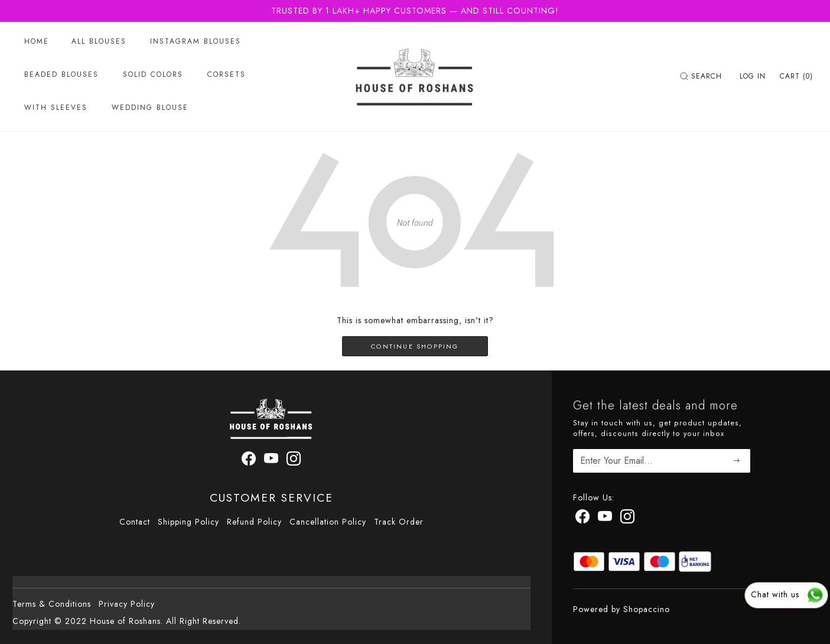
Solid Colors (153, 74)
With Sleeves (55, 107)
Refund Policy (254, 522)
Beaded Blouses (61, 74)
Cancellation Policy (327, 522)
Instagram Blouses (195, 41)
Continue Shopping (414, 346)
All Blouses (98, 41)
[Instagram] (627, 518)
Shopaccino (646, 609)
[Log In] (752, 76)
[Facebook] (583, 518)
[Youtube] (605, 518)
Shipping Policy (188, 522)
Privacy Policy (127, 604)
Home (36, 41)
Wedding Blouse (150, 107)
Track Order (399, 522)
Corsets (226, 74)
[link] (702, 76)
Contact (134, 522)
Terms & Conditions (51, 604)
